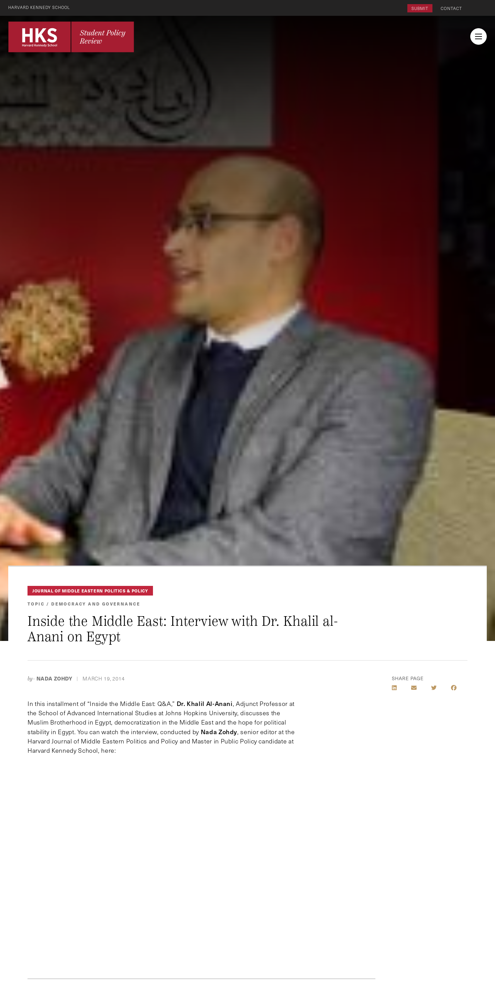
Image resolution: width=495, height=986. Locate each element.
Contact (451, 8)
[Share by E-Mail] (414, 688)
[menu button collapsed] (478, 36)
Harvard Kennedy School (40, 7)
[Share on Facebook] (453, 688)
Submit (419, 8)
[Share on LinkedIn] (394, 688)
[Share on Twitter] (434, 688)
